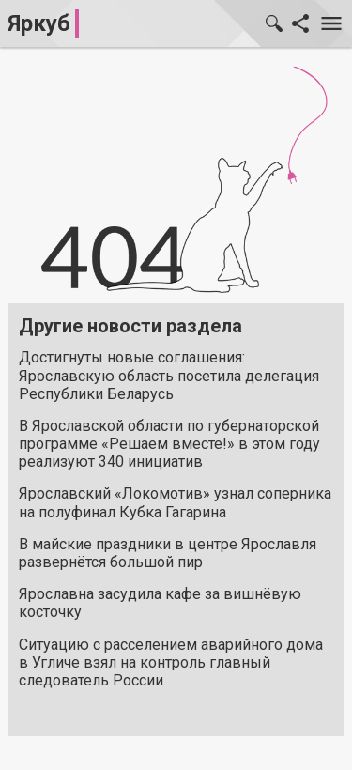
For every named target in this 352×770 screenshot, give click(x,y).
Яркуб (39, 23)
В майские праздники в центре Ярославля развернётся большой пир (167, 553)
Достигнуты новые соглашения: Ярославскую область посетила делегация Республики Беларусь (169, 375)
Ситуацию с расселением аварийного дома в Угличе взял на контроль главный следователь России (171, 662)
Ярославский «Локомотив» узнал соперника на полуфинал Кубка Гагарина (175, 502)
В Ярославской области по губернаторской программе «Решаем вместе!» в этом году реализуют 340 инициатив (169, 443)
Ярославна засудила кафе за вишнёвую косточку (160, 603)
